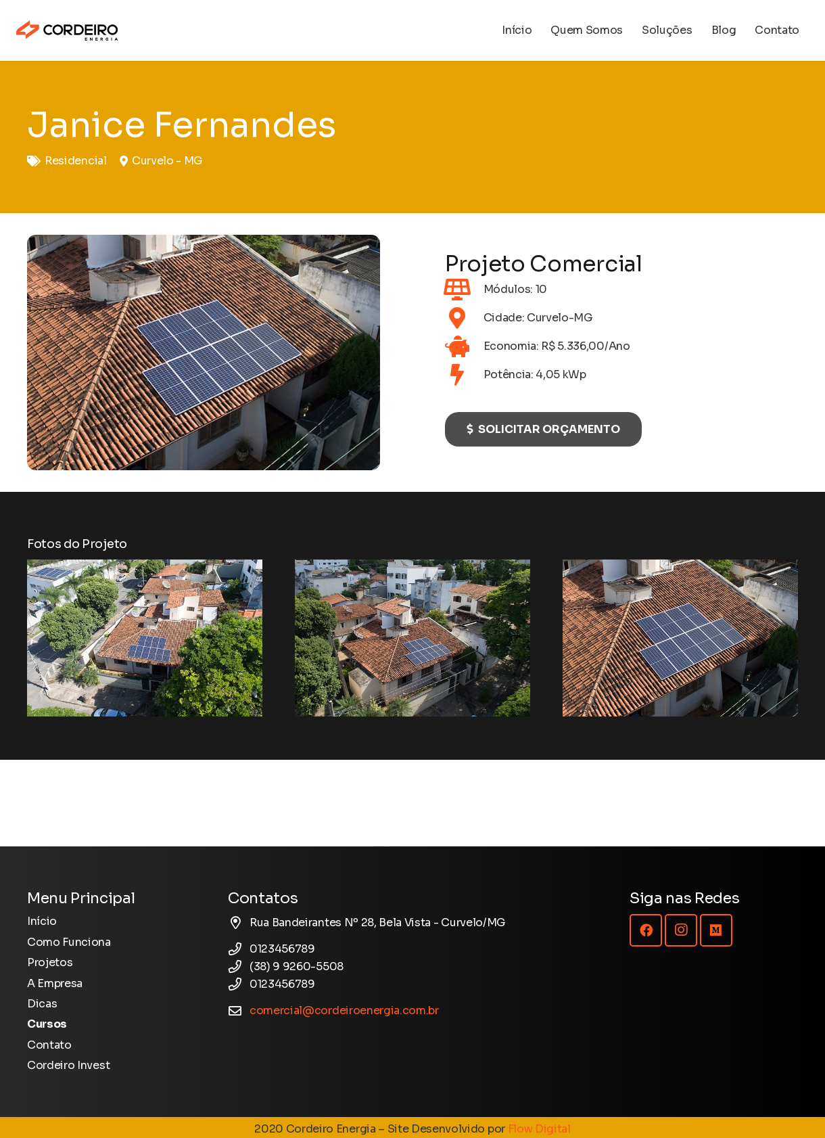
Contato (49, 1045)
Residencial (75, 161)
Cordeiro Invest (68, 1065)
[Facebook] (646, 930)
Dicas (42, 1004)
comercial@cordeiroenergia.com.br (344, 1010)
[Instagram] (681, 930)
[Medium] (716, 930)
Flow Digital (539, 1129)
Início (42, 921)
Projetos (49, 962)
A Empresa (54, 983)
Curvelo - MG (167, 161)
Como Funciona (69, 942)
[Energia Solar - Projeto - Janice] (144, 638)
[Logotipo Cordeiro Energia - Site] (67, 30)
